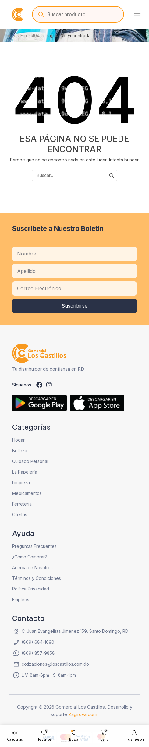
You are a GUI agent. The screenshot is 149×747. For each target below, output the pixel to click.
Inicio (10, 35)
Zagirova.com (82, 714)
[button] (137, 13)
